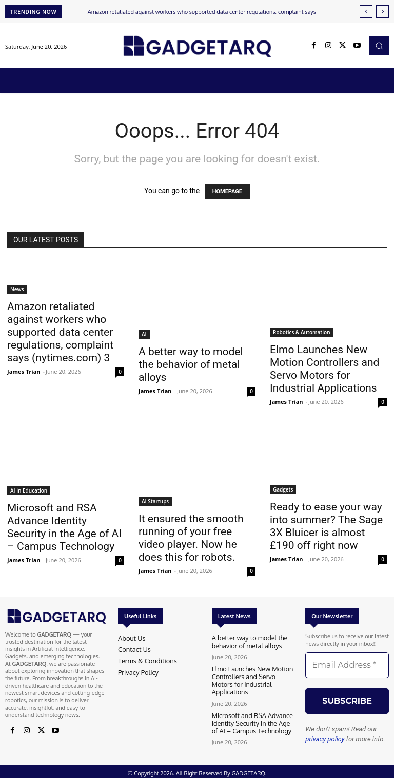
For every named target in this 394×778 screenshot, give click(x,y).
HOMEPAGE (227, 191)
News (17, 289)
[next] (382, 11)
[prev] (366, 11)
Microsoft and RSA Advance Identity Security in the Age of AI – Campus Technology (64, 527)
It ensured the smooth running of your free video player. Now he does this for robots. (191, 538)
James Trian (24, 371)
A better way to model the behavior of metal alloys (191, 364)
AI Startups (155, 501)
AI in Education (28, 490)
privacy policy (324, 739)
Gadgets (283, 489)
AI (144, 334)
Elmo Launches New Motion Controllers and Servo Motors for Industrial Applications (324, 368)
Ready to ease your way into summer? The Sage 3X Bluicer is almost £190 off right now (326, 526)
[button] (379, 45)
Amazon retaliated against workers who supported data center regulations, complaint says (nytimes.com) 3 (60, 332)
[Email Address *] (347, 665)
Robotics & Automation (301, 332)
